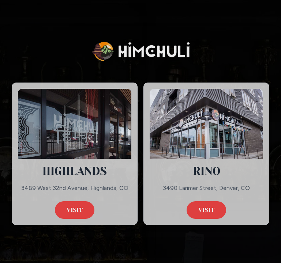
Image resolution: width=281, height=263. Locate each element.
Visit (75, 209)
